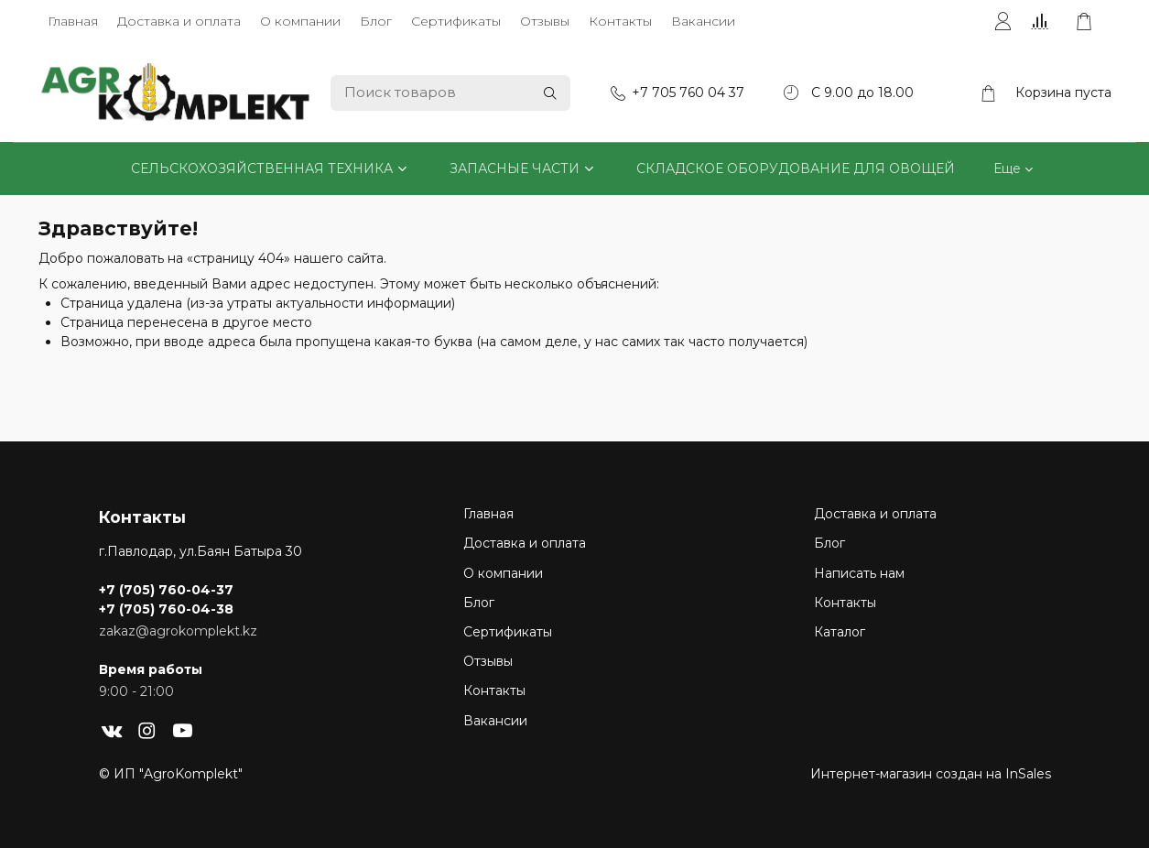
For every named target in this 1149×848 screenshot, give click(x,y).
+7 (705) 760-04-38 (166, 609)
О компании (300, 21)
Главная (73, 21)
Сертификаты (456, 21)
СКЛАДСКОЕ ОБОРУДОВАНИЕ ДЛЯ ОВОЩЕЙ (795, 168)
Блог (376, 21)
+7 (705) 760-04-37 (166, 590)
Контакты (620, 21)
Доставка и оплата (179, 21)
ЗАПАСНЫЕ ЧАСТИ (515, 168)
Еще (1007, 168)
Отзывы (544, 21)
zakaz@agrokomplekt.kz (178, 631)
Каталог (839, 632)
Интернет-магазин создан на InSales (930, 774)
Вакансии (703, 21)
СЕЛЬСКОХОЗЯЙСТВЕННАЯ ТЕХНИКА (262, 168)
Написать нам (859, 573)
